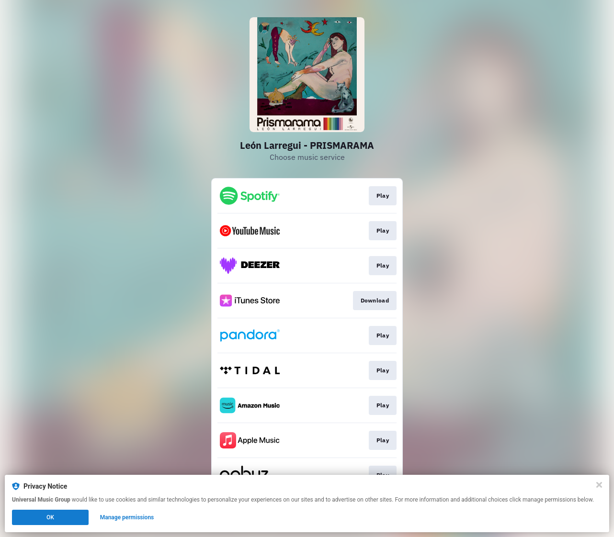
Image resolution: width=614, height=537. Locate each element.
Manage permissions (127, 517)
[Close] (599, 484)
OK (50, 517)
